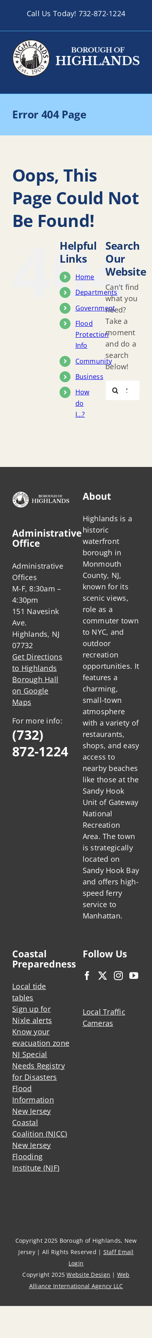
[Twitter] (102, 975)
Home (84, 276)
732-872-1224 (102, 13)
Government (95, 308)
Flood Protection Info (92, 334)
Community (93, 361)
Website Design (88, 1274)
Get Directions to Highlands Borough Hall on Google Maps (37, 679)
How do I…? (82, 402)
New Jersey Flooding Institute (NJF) (35, 1156)
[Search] (115, 390)
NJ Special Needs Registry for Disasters (38, 1065)
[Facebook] (87, 975)
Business (89, 376)
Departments (96, 292)
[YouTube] (133, 975)
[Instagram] (118, 975)
